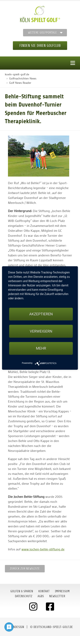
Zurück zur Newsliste (25, 569)
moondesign (15, 627)
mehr (41, 348)
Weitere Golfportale (42, 32)
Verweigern (41, 331)
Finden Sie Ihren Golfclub (40, 46)
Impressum (62, 591)
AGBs (41, 596)
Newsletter (57, 596)
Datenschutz (23, 596)
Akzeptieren (41, 314)
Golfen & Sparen (21, 591)
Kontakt (44, 591)
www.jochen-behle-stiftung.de (42, 549)
